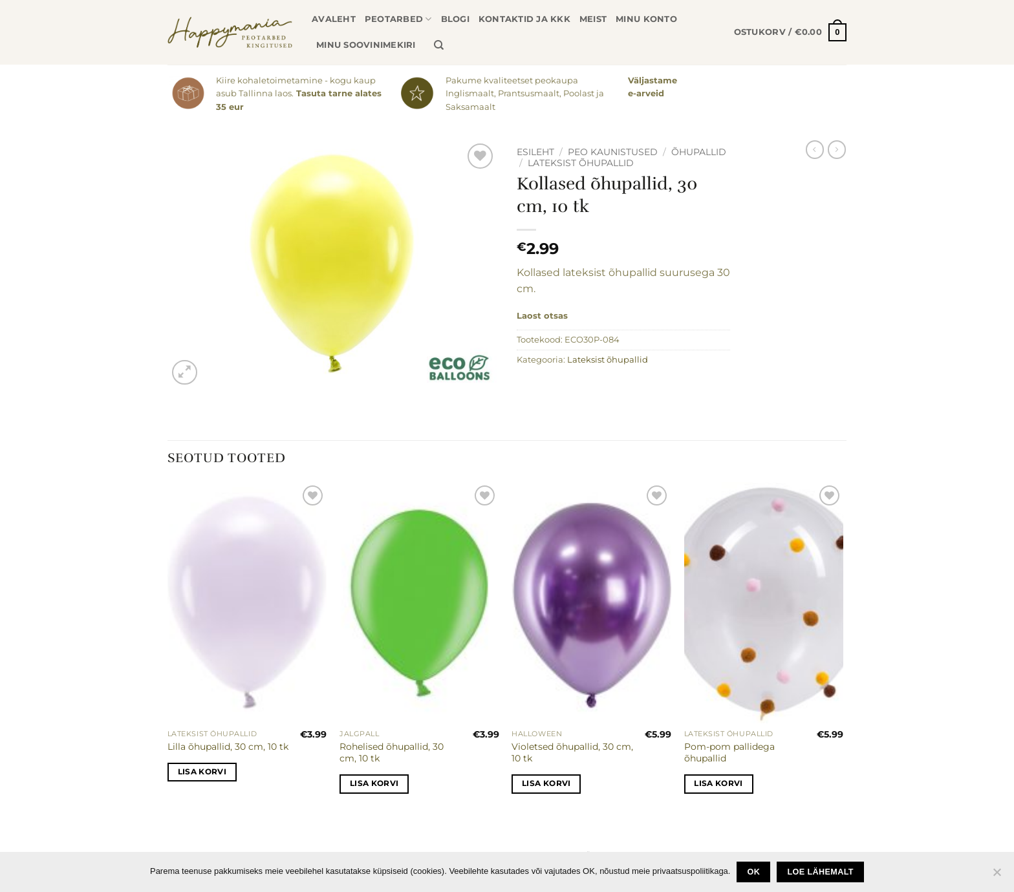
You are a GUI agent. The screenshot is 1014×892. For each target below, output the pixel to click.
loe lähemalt (821, 871)
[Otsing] (439, 45)
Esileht (535, 152)
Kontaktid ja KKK (524, 19)
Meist (593, 19)
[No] (996, 875)
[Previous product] (837, 149)
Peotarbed (398, 19)
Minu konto (646, 19)
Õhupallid (698, 152)
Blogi (455, 19)
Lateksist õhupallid (581, 163)
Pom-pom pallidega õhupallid (729, 753)
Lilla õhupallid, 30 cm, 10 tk (227, 746)
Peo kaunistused (613, 152)
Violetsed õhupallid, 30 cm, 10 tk (572, 753)
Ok (754, 871)
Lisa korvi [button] (202, 771)
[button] (790, 32)
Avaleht (334, 19)
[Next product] (815, 149)
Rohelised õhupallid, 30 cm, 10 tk (392, 753)
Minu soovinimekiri (366, 45)
